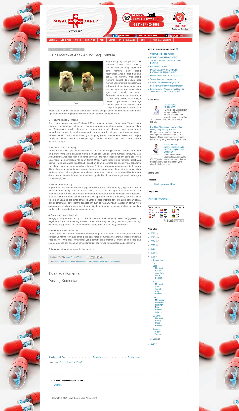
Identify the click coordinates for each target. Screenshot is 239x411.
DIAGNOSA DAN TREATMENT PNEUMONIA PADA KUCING (164, 71)
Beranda (53, 40)
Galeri (78, 40)
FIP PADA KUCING (158, 66)
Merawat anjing (82, 261)
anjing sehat (70, 261)
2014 (153, 344)
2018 (153, 245)
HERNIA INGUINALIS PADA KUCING (167, 76)
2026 (153, 233)
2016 (153, 253)
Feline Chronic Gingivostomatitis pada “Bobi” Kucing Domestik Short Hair (167, 90)
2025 (153, 237)
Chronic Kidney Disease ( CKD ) (164, 82)
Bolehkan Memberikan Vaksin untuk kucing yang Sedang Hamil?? (166, 128)
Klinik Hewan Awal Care (164, 184)
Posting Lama (134, 357)
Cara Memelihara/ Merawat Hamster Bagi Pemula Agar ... (159, 305)
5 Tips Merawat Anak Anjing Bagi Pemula (158, 288)
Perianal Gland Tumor (157, 331)
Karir (102, 40)
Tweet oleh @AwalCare (158, 199)
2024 (153, 241)
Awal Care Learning (162, 40)
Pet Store (144, 40)
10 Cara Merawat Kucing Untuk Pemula (158, 321)
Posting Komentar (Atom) (71, 362)
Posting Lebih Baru (57, 357)
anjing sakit (59, 261)
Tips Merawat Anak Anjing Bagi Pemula (104, 261)
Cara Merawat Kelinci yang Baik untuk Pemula (158, 272)
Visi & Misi (66, 40)
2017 (153, 249)
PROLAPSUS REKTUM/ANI (170, 106)
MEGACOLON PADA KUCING (163, 57)
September (158, 260)
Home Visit (90, 40)
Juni (155, 339)
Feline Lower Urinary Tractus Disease (166, 86)
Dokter (112, 40)
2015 (153, 257)
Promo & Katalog (127, 40)
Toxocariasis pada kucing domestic (165, 79)
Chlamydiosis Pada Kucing (162, 54)
